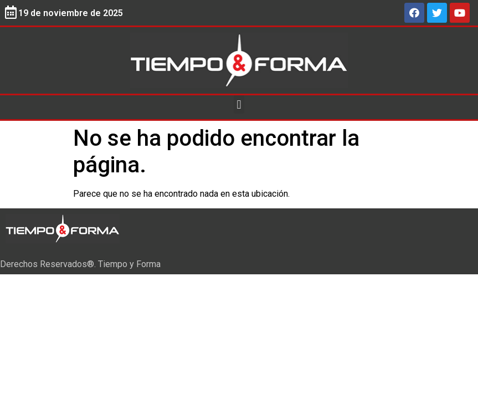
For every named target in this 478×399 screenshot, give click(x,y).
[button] (239, 104)
